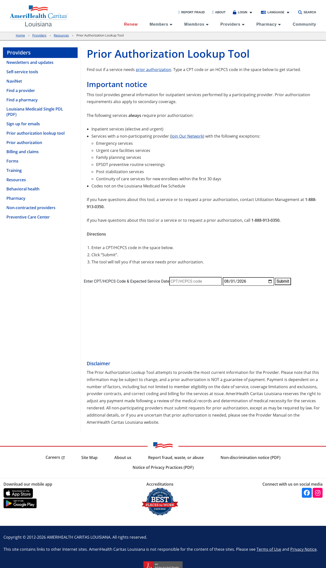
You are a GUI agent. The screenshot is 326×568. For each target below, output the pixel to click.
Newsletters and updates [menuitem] (29, 62)
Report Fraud (191, 12)
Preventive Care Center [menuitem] (28, 217)
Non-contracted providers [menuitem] (30, 207)
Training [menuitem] (14, 170)
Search (307, 12)
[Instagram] (318, 493)
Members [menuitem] (159, 24)
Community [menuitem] (304, 24)
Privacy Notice (303, 549)
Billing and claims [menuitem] (22, 151)
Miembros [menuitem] (194, 24)
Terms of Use (269, 549)
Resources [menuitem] (16, 180)
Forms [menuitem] (12, 161)
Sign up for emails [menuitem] (23, 124)
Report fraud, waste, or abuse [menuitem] (176, 457)
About (219, 12)
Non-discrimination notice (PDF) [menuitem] (250, 457)
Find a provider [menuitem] (20, 90)
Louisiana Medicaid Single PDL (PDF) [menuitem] (34, 111)
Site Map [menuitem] (89, 457)
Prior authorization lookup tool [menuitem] (35, 133)
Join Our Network (187, 136)
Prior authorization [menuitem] (24, 142)
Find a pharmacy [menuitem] (22, 100)
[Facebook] (307, 493)
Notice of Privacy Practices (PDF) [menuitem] (163, 467)
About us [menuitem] (122, 457)
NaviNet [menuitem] (14, 81)
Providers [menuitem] (230, 24)
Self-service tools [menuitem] (22, 71)
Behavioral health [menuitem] (22, 189)
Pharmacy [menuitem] (266, 24)
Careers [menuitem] (53, 457)
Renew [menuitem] (131, 24)
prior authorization (153, 69)
